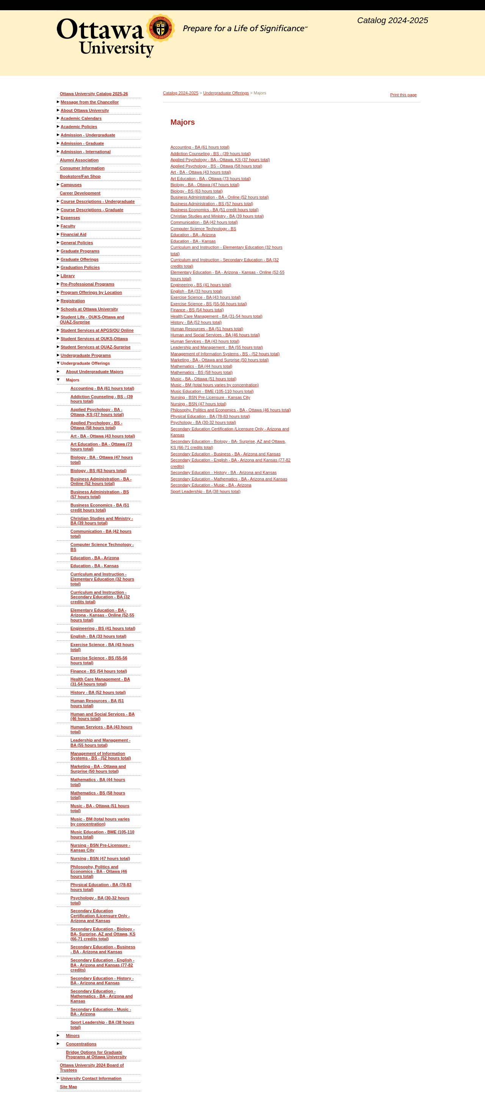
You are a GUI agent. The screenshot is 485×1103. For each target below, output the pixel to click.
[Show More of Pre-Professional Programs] (59, 284)
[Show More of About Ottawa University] (59, 110)
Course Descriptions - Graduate (92, 209)
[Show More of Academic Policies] (59, 126)
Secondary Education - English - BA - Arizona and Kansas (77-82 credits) (102, 965)
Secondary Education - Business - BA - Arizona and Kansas (102, 949)
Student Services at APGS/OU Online (97, 330)
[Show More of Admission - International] (59, 151)
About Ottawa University (85, 110)
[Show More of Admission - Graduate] (59, 143)
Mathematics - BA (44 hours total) (97, 782)
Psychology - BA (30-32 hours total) (99, 900)
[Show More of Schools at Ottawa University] (59, 309)
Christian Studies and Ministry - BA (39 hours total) (101, 521)
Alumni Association (79, 160)
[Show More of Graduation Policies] (59, 267)
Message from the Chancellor (90, 102)
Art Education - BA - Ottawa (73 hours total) (101, 446)
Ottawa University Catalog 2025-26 (94, 93)
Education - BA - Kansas (94, 565)
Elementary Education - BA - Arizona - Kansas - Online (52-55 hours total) (102, 615)
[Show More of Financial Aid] (59, 234)
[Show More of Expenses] (59, 217)
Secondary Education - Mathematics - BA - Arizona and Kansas (101, 996)
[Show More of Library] (59, 275)
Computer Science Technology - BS (102, 547)
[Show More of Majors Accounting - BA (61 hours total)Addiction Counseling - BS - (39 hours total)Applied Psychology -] (59, 379)
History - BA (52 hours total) (98, 692)
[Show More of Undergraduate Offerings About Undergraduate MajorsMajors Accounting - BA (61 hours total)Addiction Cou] (59, 363)
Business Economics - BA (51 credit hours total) (99, 507)
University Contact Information (91, 1078)
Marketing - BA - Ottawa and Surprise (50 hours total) (98, 769)
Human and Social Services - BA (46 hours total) (102, 716)
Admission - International (86, 151)
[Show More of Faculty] (59, 226)
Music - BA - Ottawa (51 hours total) (99, 808)
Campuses (71, 184)
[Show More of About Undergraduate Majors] (59, 371)
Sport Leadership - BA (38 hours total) (102, 1024)
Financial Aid (73, 234)
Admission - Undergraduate (88, 135)
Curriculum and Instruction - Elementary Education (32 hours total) (102, 579)
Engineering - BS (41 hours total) (102, 628)
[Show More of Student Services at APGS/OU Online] (59, 330)
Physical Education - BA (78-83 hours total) (100, 887)
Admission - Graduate (82, 143)
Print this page (403, 95)
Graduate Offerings (80, 259)
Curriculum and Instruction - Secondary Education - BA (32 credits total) (100, 597)
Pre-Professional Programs (87, 284)
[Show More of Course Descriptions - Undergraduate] (59, 201)
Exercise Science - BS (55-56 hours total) (98, 660)
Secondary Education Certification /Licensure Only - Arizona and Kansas (100, 915)
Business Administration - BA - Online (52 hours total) (100, 481)
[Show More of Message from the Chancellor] (59, 102)
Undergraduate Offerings (85, 363)
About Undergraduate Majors (95, 371)
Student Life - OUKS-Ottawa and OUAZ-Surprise (92, 319)
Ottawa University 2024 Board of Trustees (92, 1067)
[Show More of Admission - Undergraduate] (59, 135)
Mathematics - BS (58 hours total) (97, 795)
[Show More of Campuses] (59, 184)
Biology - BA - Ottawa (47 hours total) (101, 459)
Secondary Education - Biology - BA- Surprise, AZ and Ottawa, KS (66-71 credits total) (102, 934)
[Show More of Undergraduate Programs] (59, 355)
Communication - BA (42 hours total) (100, 533)
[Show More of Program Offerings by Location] (59, 292)
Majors (72, 380)
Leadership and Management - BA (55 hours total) (100, 742)
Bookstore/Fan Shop (80, 176)
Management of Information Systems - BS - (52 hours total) (100, 756)
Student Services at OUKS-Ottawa (94, 338)
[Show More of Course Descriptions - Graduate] (59, 209)
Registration (73, 300)
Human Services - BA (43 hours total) (101, 729)
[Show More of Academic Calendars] (59, 118)
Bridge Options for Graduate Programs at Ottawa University (96, 1054)
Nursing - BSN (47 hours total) (100, 858)
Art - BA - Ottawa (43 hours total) (102, 436)
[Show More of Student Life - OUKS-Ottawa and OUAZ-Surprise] (59, 317)
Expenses (70, 217)
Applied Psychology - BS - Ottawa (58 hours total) (96, 425)
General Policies (77, 242)
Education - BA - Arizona (94, 557)
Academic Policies (79, 126)
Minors (73, 1035)
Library (68, 275)
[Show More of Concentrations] (59, 1043)
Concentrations (81, 1044)
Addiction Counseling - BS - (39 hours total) (101, 399)
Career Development (80, 193)
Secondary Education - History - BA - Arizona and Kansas (102, 980)
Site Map (68, 1086)
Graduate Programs (80, 251)
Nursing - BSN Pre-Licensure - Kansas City (100, 847)
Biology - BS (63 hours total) (98, 470)
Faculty (68, 226)
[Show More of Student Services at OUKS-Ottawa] (59, 338)
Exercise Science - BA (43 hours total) (102, 647)
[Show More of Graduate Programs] (59, 251)
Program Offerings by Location (91, 292)
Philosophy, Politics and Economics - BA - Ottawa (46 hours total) (98, 872)
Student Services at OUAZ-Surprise (96, 347)
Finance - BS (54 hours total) (98, 671)
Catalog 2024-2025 (181, 93)
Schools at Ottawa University (89, 309)
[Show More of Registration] (59, 300)
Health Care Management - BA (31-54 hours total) (100, 681)
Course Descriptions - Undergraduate (98, 201)
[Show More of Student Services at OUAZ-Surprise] (59, 346)
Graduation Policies (80, 267)
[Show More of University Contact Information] (59, 1078)
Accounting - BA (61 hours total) (102, 388)
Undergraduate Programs (86, 355)
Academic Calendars (81, 118)
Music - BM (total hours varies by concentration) (100, 821)
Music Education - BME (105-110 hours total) (102, 834)
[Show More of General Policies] (59, 242)
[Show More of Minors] (59, 1035)
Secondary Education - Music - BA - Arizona (100, 1012)
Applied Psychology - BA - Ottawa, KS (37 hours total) (97, 412)
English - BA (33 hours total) (98, 636)
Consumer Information (82, 168)
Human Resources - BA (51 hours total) (97, 703)
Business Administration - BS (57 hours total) (99, 494)
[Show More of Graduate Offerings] (59, 259)
